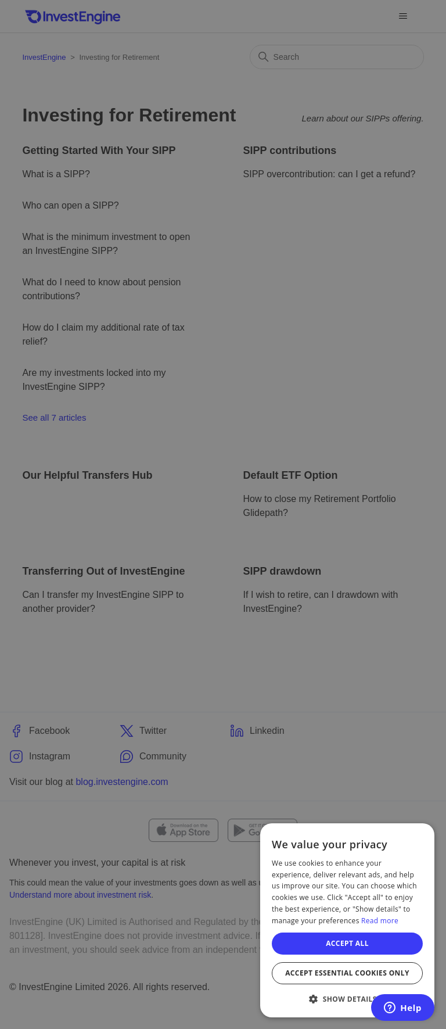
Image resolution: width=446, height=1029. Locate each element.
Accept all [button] (347, 943)
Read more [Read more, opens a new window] (379, 921)
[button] (347, 999)
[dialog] (347, 920)
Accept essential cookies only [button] (347, 973)
